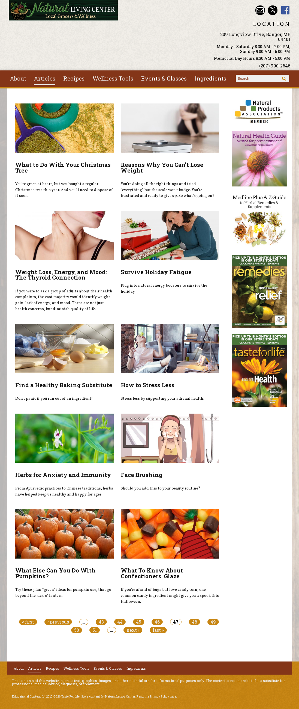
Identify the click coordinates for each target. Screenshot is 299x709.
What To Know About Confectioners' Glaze (152, 573)
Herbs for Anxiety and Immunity (63, 475)
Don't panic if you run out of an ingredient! (54, 398)
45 (138, 622)
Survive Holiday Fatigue (156, 272)
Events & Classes (164, 78)
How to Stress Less (147, 385)
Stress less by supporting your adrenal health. (162, 398)
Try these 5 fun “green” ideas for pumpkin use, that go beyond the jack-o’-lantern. (63, 592)
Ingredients (210, 78)
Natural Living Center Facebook (285, 10)
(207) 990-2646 (274, 66)
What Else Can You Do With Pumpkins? (55, 573)
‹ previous (58, 622)
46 (157, 622)
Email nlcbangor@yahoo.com (260, 10)
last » (158, 630)
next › (132, 630)
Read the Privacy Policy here (156, 696)
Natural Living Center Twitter (272, 10)
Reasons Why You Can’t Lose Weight (162, 167)
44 (120, 622)
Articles (44, 78)
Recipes (73, 78)
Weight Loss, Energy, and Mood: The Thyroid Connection (61, 274)
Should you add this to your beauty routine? (160, 488)
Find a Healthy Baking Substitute (63, 385)
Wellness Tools (112, 78)
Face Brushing (141, 475)
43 (101, 622)
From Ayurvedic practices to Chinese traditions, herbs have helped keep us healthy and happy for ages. (64, 491)
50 (76, 630)
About (18, 78)
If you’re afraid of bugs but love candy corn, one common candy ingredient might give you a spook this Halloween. (170, 595)
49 (213, 622)
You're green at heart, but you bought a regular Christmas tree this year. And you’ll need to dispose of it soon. (64, 189)
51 (94, 630)
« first (28, 622)
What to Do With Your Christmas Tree (63, 167)
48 (194, 622)
